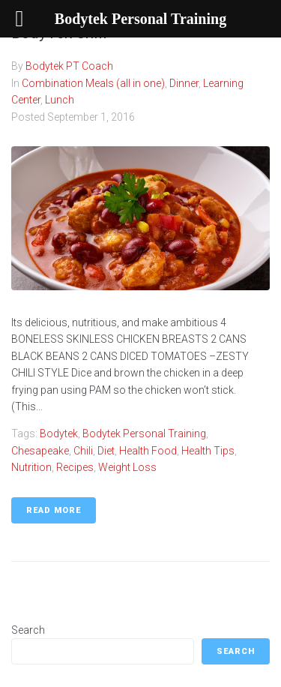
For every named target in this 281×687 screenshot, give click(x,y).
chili (83, 451)
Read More (53, 510)
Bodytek (59, 434)
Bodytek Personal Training (144, 434)
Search (28, 630)
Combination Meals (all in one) (93, 83)
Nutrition (31, 467)
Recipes (75, 467)
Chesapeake (40, 451)
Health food (148, 451)
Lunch (59, 100)
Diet (106, 451)
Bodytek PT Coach (69, 66)
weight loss (127, 467)
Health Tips (208, 451)
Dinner (184, 83)
